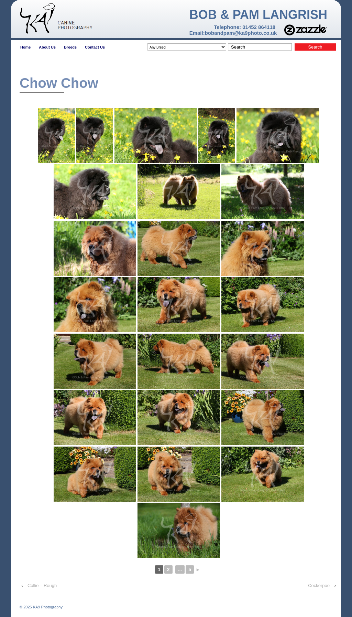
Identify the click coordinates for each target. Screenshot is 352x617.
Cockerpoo (319, 585)
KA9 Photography (47, 607)
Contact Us (95, 47)
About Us (47, 47)
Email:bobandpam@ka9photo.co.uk (233, 33)
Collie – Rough (42, 585)
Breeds (70, 47)
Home (25, 47)
